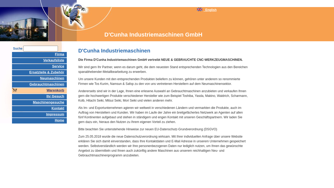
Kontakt (58, 108)
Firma (59, 54)
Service (58, 66)
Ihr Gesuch (55, 96)
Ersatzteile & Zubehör (46, 72)
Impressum (55, 114)
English (207, 10)
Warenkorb (55, 90)
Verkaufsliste (53, 60)
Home (59, 120)
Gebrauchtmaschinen (46, 84)
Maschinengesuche (48, 102)
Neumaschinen (52, 78)
